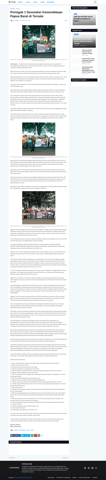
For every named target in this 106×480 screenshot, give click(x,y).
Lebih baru (12, 457)
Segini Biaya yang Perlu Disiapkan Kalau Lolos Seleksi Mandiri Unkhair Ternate (83, 40)
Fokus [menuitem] (35, 2)
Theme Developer (19, 477)
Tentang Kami (51, 477)
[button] (95, 2)
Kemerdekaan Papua (24, 430)
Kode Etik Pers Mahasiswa (63, 477)
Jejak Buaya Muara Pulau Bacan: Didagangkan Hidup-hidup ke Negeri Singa (88, 69)
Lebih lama (65, 457)
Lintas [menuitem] (28, 2)
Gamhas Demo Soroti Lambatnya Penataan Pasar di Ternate (88, 60)
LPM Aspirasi (28, 477)
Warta (32, 430)
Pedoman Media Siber (84, 477)
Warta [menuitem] (20, 2)
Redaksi (74, 477)
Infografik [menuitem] (50, 2)
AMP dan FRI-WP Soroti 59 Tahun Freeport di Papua (87, 51)
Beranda (12, 8)
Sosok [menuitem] (42, 2)
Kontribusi (94, 477)
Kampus (18, 8)
